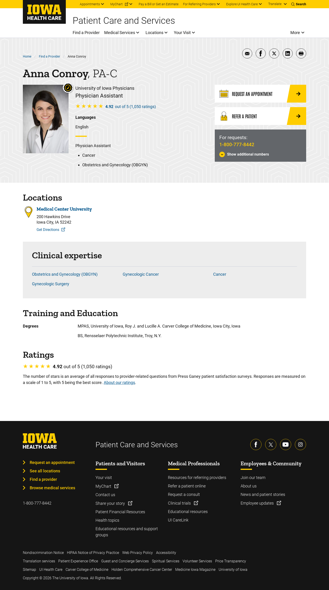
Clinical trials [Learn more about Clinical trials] (180, 503)
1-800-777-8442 (236, 144)
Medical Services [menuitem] (119, 32)
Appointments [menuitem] (90, 4)
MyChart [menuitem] (116, 4)
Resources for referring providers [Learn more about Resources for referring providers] (197, 477)
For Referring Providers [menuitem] (199, 4)
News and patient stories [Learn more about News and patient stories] (263, 494)
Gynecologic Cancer (141, 274)
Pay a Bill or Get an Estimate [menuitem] (158, 4)
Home (27, 56)
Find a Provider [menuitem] (86, 32)
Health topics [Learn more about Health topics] (107, 520)
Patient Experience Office (78, 561)
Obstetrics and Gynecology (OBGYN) (65, 274)
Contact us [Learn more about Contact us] (105, 494)
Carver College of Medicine (87, 569)
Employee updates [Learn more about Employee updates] (258, 503)
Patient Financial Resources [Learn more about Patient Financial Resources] (120, 511)
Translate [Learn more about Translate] (274, 4)
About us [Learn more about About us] (249, 486)
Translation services (39, 561)
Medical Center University (64, 209)
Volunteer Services (197, 561)
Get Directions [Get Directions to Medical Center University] (48, 230)
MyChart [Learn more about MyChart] (104, 486)
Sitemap (29, 569)
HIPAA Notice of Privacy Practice (93, 552)
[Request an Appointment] (260, 94)
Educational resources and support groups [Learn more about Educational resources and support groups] (127, 531)
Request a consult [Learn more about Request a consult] (184, 494)
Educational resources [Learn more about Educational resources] (188, 511)
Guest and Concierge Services (125, 561)
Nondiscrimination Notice (43, 552)
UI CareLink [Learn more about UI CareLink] (178, 520)
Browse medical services (52, 487)
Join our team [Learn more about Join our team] (253, 477)
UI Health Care (50, 569)
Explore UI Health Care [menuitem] (242, 4)
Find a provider (43, 479)
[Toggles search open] (298, 4)
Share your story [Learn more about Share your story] (111, 503)
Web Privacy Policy (137, 552)
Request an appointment (52, 462)
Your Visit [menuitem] (182, 32)
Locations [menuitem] (154, 32)
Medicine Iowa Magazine (195, 569)
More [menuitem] (295, 32)
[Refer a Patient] (260, 116)
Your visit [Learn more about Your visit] (104, 477)
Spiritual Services (165, 561)
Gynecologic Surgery (50, 283)
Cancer (219, 274)
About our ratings (119, 382)
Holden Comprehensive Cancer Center (141, 569)
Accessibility (166, 552)
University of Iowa (233, 569)
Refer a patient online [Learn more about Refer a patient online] (187, 486)
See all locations (45, 470)
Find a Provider (49, 56)
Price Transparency (230, 561)
